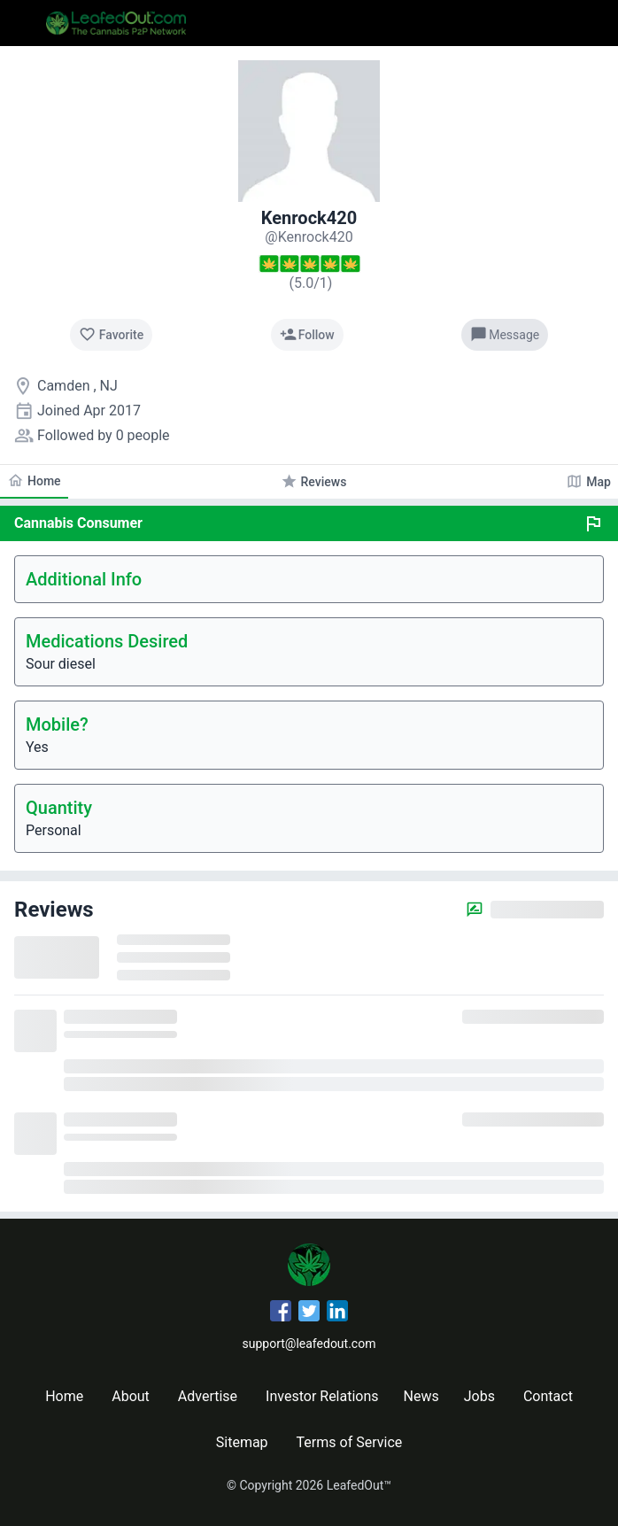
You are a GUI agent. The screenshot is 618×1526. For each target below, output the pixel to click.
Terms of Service (350, 1442)
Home (64, 1396)
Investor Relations (322, 1396)
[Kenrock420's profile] (308, 237)
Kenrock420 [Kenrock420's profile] (309, 218)
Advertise (207, 1396)
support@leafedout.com (309, 1343)
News (421, 1396)
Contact (548, 1396)
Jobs (479, 1396)
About (131, 1396)
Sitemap (242, 1442)
